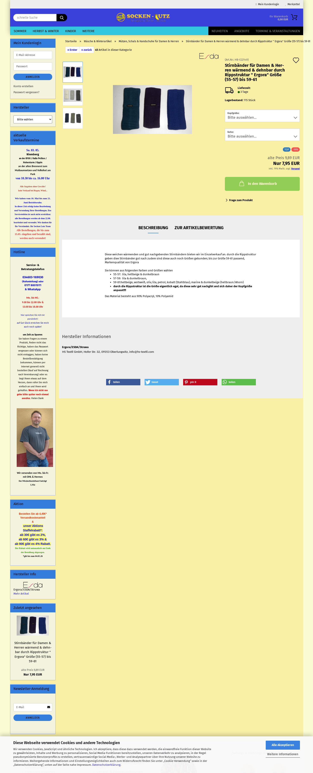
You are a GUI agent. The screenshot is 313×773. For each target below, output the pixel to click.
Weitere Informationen (282, 754)
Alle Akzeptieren (283, 745)
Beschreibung (153, 227)
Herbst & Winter (46, 31)
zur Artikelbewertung (199, 227)
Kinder (70, 31)
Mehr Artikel (21, 593)
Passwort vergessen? (26, 92)
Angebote (241, 31)
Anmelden (33, 76)
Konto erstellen (23, 86)
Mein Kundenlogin (267, 4)
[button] (123, 382)
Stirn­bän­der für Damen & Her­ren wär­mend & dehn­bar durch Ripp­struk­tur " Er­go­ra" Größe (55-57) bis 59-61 (33, 652)
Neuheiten (220, 31)
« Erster (72, 49)
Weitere (88, 31)
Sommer (20, 31)
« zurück (86, 49)
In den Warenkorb (257, 183)
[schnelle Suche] (61, 17)
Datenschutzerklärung (106, 764)
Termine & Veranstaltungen (278, 31)
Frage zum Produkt (241, 200)
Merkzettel (292, 4)
